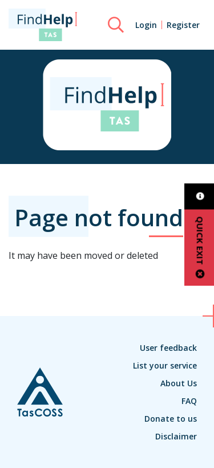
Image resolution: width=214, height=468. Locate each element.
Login (146, 24)
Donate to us (170, 418)
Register (183, 24)
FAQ (189, 400)
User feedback (168, 347)
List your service (165, 365)
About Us (178, 383)
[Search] (116, 25)
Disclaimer (176, 436)
